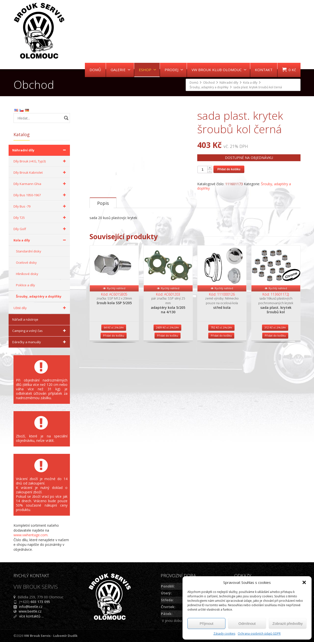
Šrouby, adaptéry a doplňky (38, 296)
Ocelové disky (26, 262)
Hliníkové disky (27, 274)
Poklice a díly (25, 285)
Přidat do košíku (228, 169)
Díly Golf (40, 229)
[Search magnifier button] (66, 118)
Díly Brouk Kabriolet (40, 172)
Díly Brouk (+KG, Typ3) (40, 161)
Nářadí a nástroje (25, 319)
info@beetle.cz (30, 606)
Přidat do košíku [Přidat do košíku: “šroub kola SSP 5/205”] (113, 353)
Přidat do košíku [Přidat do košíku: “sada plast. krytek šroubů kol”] (275, 353)
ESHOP (147, 69)
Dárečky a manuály (39, 342)
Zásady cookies (224, 633)
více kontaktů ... (31, 616)
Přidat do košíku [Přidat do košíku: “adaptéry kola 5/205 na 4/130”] (167, 353)
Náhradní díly (39, 150)
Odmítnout (247, 623)
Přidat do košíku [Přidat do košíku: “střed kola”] (221, 353)
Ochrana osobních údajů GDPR (259, 633)
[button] (304, 582)
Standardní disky (28, 251)
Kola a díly (40, 240)
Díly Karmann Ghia (40, 184)
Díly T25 (40, 218)
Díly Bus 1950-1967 (40, 195)
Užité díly (40, 308)
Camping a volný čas (39, 331)
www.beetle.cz (30, 611)
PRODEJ (174, 69)
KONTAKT (264, 69)
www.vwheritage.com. (30, 535)
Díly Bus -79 (40, 206)
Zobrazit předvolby (288, 623)
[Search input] (39, 118)
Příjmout (206, 623)
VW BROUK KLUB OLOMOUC (219, 69)
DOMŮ (95, 69)
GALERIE (121, 69)
